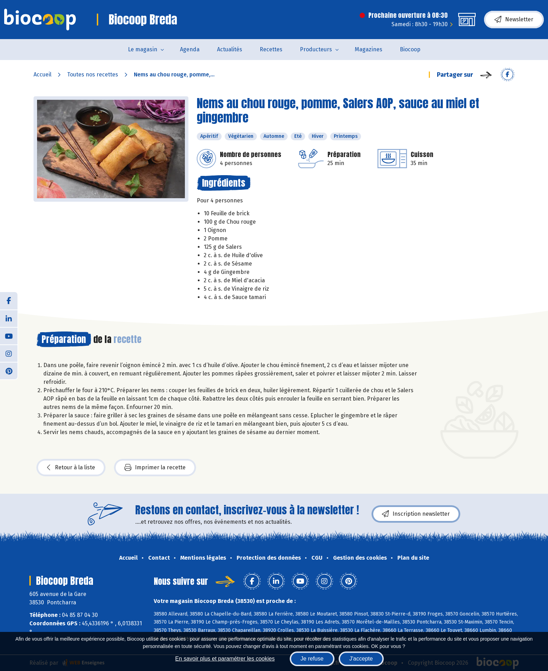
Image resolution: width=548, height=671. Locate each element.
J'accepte (361, 659)
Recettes (271, 49)
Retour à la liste (71, 467)
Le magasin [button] (142, 49)
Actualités (229, 49)
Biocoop (410, 49)
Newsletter (514, 19)
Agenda (190, 49)
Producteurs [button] (316, 49)
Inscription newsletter (416, 513)
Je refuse (312, 659)
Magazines (368, 49)
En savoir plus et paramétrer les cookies (225, 659)
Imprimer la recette (155, 467)
